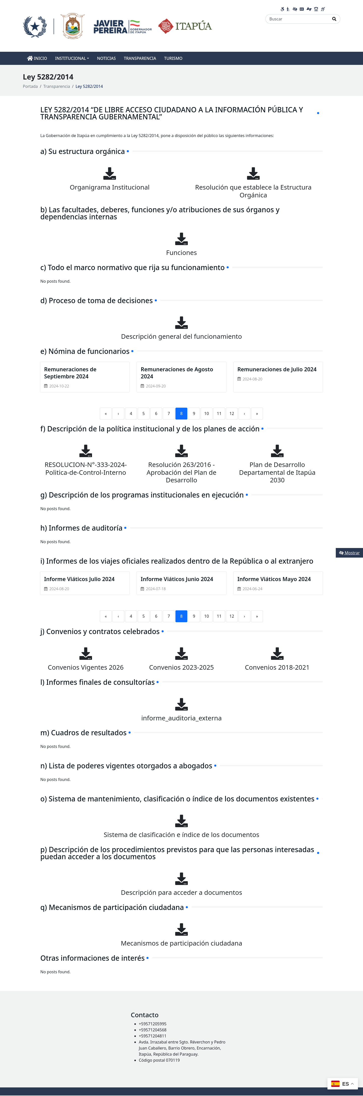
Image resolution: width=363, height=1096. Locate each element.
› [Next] (244, 413)
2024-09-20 (156, 386)
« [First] (106, 413)
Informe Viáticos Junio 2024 (178, 579)
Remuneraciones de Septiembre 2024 (71, 373)
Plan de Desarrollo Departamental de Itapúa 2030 (277, 472)
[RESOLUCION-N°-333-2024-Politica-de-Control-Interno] (85, 451)
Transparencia (56, 86)
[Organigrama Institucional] (109, 173)
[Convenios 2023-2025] (181, 654)
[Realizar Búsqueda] (334, 19)
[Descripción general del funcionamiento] (181, 322)
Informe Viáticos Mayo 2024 (275, 579)
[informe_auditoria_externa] (181, 704)
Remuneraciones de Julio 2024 (277, 369)
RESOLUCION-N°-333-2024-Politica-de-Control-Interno (86, 468)
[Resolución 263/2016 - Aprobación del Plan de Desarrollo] (181, 451)
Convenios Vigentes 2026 (86, 667)
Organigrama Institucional (110, 187)
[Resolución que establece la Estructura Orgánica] (253, 173)
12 (231, 413)
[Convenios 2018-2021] (277, 654)
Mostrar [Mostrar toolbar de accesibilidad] (349, 553)
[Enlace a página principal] (117, 25)
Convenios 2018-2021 (277, 667)
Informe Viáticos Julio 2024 (80, 579)
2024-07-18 (156, 589)
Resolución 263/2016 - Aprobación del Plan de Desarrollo (181, 472)
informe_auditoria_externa (181, 718)
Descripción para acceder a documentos (181, 893)
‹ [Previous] (118, 413)
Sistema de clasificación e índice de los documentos (181, 835)
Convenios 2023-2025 (181, 667)
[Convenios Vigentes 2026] (85, 654)
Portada (30, 86)
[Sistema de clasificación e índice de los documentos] (181, 821)
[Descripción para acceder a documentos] (181, 879)
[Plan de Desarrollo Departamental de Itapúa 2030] (277, 451)
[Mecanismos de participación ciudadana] (181, 930)
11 (219, 413)
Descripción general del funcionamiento (181, 336)
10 (206, 413)
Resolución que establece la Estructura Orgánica (253, 191)
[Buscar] (297, 19)
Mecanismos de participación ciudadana (181, 943)
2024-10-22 (59, 386)
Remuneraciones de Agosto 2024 (178, 373)
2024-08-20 (252, 379)
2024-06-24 (252, 589)
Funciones (181, 252)
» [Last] (257, 413)
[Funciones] (181, 238)
